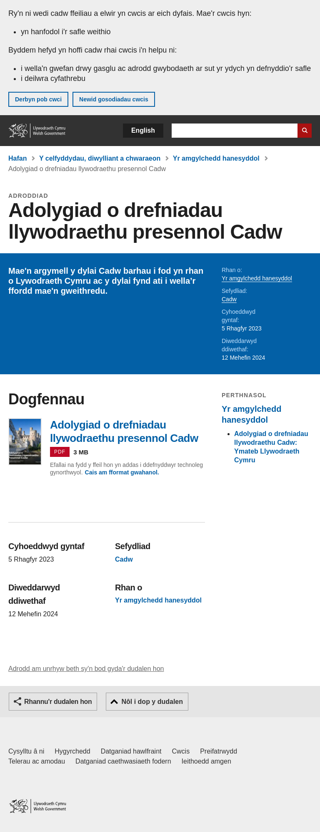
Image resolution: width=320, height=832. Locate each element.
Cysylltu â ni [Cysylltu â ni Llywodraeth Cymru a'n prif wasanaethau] (26, 751)
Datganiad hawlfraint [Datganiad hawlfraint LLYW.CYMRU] (131, 751)
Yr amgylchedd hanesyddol (216, 158)
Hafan (17, 158)
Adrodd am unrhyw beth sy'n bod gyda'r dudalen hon (86, 668)
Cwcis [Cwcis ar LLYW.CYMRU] (181, 751)
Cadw (229, 299)
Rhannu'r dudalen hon (58, 701)
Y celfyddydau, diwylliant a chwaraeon (99, 158)
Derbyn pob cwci (38, 99)
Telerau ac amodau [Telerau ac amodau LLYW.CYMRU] (36, 761)
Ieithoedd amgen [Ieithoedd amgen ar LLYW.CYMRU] (206, 761)
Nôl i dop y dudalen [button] (152, 701)
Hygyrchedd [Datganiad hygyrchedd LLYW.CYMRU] (72, 751)
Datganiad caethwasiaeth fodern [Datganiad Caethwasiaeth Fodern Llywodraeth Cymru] (123, 761)
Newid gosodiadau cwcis (113, 99)
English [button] (143, 130)
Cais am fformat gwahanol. (122, 472)
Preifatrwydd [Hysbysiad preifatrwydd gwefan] (218, 751)
